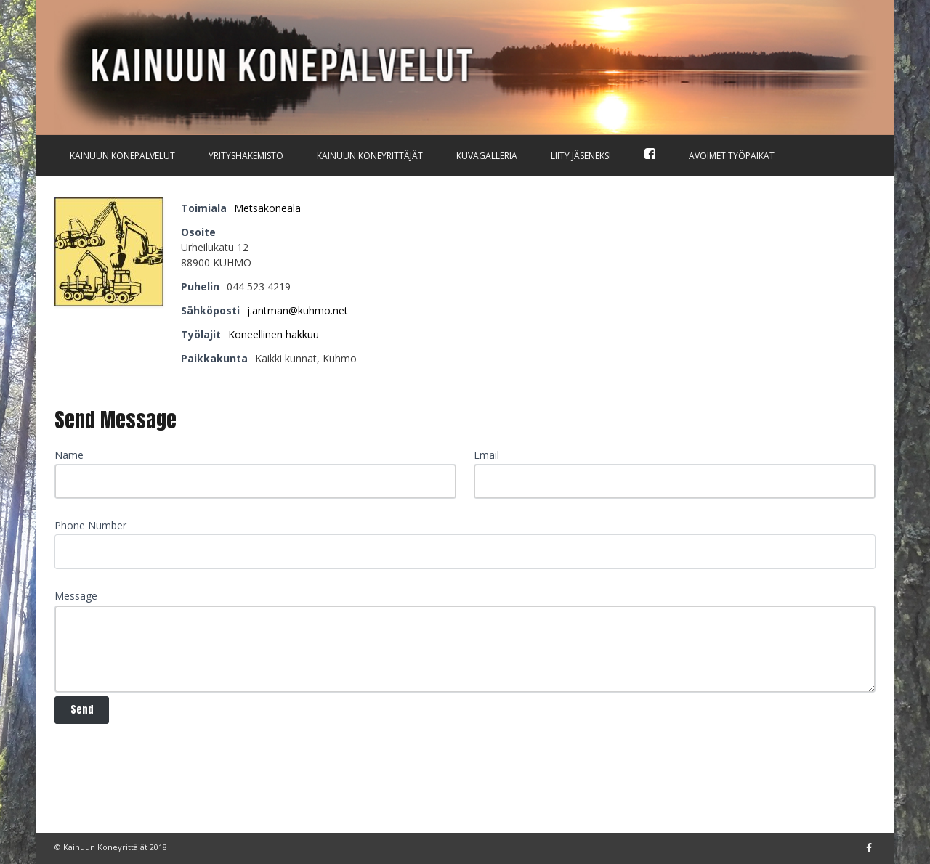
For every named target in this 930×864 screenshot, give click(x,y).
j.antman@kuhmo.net (297, 310)
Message (75, 596)
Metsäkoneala (267, 208)
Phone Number (90, 525)
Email (486, 455)
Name (69, 455)
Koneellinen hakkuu (273, 334)
